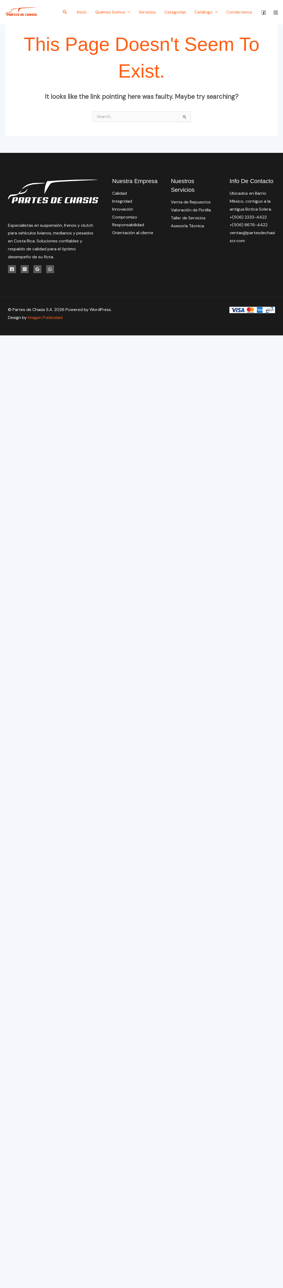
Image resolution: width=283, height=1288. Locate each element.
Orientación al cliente (132, 233)
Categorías (175, 12)
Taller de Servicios (188, 218)
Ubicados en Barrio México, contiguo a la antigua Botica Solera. (251, 201)
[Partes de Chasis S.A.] (21, 12)
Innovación (122, 209)
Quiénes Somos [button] (112, 12)
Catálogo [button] (206, 12)
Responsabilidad (128, 225)
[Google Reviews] (37, 269)
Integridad (122, 201)
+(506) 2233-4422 (248, 217)
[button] (65, 12)
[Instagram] (276, 13)
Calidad (119, 193)
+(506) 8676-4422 (249, 225)
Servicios (147, 12)
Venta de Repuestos (191, 202)
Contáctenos (239, 12)
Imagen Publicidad (45, 317)
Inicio (82, 12)
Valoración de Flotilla (191, 210)
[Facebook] (264, 13)
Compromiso (124, 217)
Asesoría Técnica (187, 226)
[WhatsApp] (50, 269)
